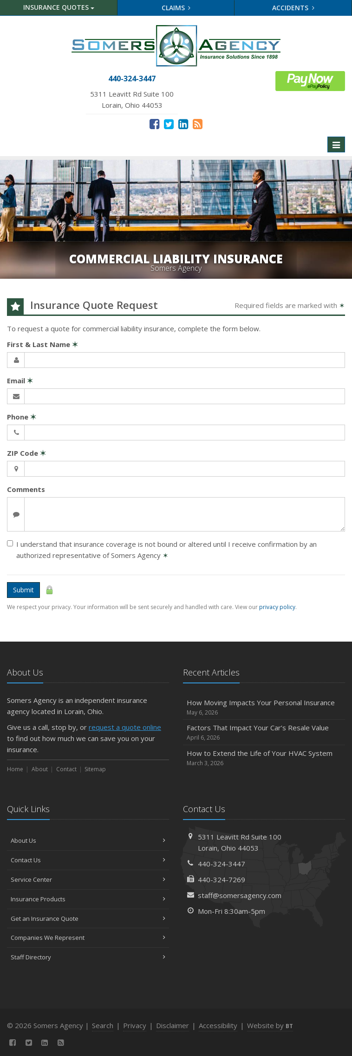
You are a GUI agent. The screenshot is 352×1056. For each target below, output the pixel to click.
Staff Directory (88, 957)
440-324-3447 (221, 863)
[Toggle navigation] (336, 144)
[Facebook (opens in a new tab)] (154, 123)
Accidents (293, 7)
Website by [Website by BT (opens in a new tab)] (270, 1025)
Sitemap (95, 769)
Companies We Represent (88, 937)
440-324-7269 (221, 879)
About (40, 769)
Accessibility (218, 1025)
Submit (23, 589)
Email (20, 380)
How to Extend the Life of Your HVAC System (264, 757)
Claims (176, 7)
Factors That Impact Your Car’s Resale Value (264, 732)
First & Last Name (42, 344)
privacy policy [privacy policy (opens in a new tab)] (277, 607)
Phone (21, 416)
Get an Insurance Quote (88, 918)
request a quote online (125, 727)
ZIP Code (26, 453)
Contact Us (88, 860)
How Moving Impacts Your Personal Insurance (264, 707)
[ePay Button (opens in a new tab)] (310, 80)
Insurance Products (88, 899)
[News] (197, 123)
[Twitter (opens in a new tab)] (169, 123)
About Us (88, 840)
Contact (66, 769)
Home (15, 769)
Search (102, 1025)
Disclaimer (172, 1025)
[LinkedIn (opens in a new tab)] (183, 123)
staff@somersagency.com (239, 895)
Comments (26, 489)
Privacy (134, 1025)
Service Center (88, 879)
